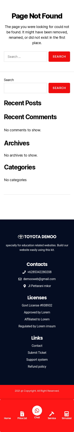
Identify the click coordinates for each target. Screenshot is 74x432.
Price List (22, 418)
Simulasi (66, 418)
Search (9, 80)
